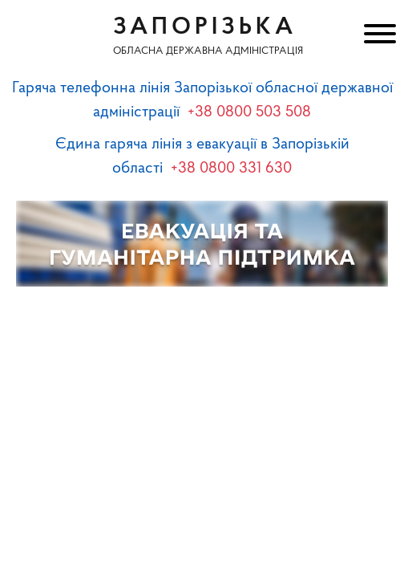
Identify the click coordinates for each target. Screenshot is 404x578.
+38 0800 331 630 (231, 169)
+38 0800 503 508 (249, 112)
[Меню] (378, 36)
